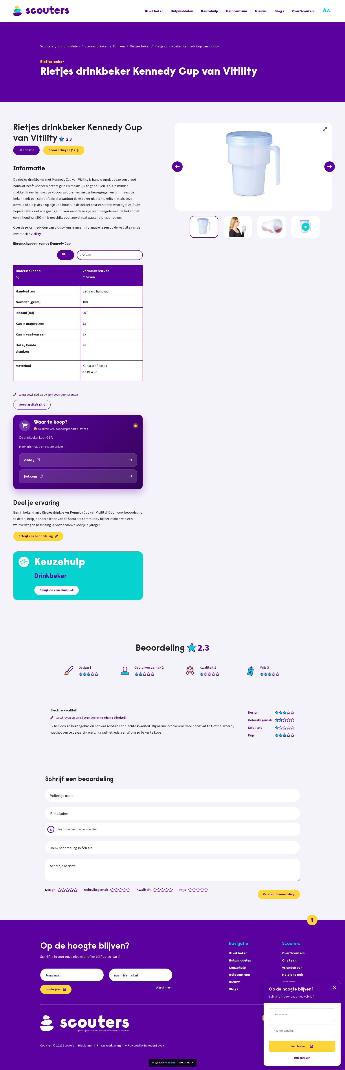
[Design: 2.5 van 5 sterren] (67, 889)
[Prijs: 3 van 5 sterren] (199, 889)
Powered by (144, 1045)
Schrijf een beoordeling (38, 536)
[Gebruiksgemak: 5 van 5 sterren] (129, 889)
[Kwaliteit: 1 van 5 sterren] (156, 889)
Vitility (36, 233)
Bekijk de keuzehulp (56, 590)
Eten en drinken (96, 46)
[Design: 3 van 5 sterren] (69, 889)
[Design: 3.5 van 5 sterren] (71, 889)
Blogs (279, 11)
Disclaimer (85, 1045)
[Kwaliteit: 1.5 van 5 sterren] (158, 889)
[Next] (329, 166)
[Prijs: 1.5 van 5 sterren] (193, 889)
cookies (170, 1062)
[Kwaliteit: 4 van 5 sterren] (168, 889)
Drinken (119, 46)
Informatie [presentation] (26, 150)
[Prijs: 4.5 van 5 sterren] (205, 889)
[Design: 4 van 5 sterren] (72, 889)
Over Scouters (303, 11)
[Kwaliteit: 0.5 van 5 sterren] (154, 889)
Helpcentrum (236, 11)
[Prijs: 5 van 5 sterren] (207, 889)
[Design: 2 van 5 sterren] (65, 889)
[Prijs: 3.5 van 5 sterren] (201, 889)
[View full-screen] (325, 129)
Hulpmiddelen (182, 11)
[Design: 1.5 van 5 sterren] (63, 889)
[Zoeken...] (110, 255)
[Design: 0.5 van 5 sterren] (59, 889)
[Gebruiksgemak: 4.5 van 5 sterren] (127, 889)
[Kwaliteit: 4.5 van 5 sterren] (170, 889)
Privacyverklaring (109, 1045)
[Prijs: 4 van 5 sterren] (203, 889)
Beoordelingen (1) (63, 150)
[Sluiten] (334, 987)
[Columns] (65, 255)
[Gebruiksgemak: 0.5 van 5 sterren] (111, 889)
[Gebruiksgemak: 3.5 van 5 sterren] (123, 889)
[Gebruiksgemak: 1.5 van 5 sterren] (115, 889)
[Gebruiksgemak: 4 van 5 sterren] (125, 889)
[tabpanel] (78, 273)
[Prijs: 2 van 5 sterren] (195, 889)
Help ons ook (292, 974)
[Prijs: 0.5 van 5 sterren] (189, 889)
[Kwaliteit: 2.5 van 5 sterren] (162, 889)
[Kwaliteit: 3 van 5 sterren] (164, 889)
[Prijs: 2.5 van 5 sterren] (197, 889)
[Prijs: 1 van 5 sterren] (191, 889)
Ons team (289, 960)
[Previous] (177, 166)
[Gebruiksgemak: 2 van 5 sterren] (117, 889)
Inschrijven (56, 989)
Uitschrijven (164, 987)
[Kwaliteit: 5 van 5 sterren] (172, 889)
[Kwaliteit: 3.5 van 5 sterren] (166, 889)
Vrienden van (292, 967)
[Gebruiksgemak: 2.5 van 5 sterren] (119, 889)
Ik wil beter (154, 11)
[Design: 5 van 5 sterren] (76, 889)
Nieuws (261, 11)
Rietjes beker (140, 46)
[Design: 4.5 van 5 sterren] (74, 889)
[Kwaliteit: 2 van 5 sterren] (160, 889)
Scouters (46, 46)
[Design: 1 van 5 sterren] (61, 889)
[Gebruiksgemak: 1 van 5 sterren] (113, 889)
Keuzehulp (209, 11)
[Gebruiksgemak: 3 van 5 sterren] (121, 889)
